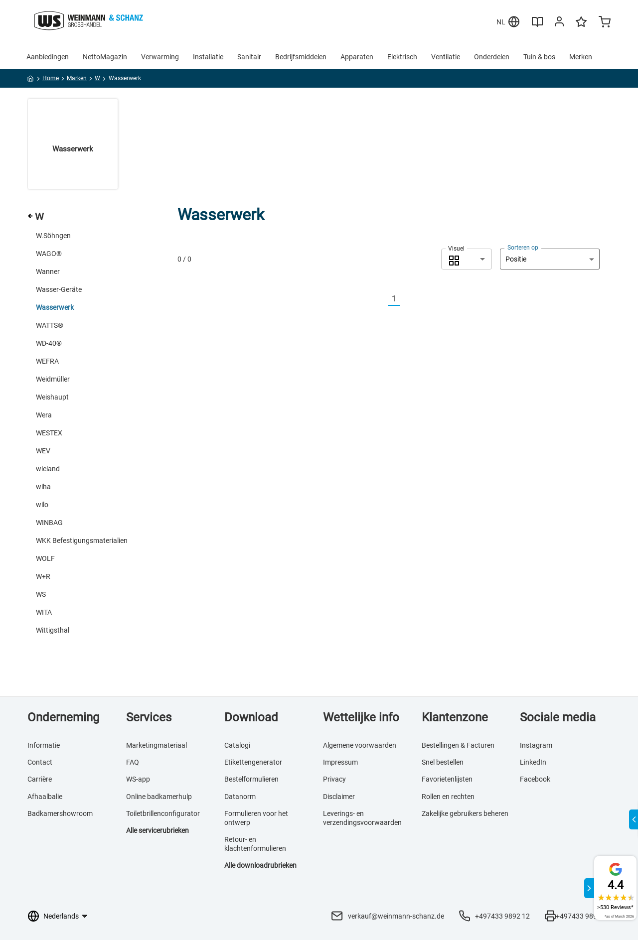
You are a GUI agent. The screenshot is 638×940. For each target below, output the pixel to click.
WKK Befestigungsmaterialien (82, 540)
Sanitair (249, 57)
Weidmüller (53, 379)
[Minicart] (605, 23)
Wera (44, 415)
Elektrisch (402, 57)
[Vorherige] (382, 299)
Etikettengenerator (253, 762)
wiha (43, 487)
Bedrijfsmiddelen (300, 57)
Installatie (208, 57)
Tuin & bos (539, 57)
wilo (42, 505)
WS (41, 594)
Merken (580, 57)
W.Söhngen (53, 236)
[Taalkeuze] (65, 916)
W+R (43, 576)
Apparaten (356, 57)
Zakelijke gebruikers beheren (465, 813)
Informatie (43, 745)
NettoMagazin (105, 57)
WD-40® (49, 343)
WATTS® (49, 325)
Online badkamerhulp (159, 797)
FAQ (132, 762)
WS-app (138, 779)
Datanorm (240, 797)
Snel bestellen (443, 762)
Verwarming (160, 57)
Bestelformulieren (251, 779)
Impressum (340, 762)
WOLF (45, 558)
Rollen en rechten (448, 797)
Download (251, 717)
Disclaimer (339, 797)
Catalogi (237, 745)
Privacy (334, 779)
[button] (466, 259)
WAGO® (49, 254)
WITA (44, 612)
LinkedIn (533, 762)
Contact (39, 762)
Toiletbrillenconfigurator (163, 813)
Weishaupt (52, 397)
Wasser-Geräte (59, 289)
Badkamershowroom (60, 813)
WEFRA (47, 361)
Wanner (48, 271)
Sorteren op (522, 247)
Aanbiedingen (47, 57)
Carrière (39, 779)
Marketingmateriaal (156, 745)
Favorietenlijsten (447, 779)
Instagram (536, 745)
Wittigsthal (52, 630)
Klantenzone (455, 717)
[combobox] (466, 259)
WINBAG (49, 523)
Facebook (535, 779)
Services (148, 717)
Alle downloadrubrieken (260, 865)
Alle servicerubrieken (157, 830)
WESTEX (49, 433)
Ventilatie (445, 57)
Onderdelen (491, 57)
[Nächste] (406, 299)
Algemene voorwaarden (359, 745)
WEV (43, 451)
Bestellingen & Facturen (458, 745)
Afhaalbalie (44, 797)
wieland (48, 469)
